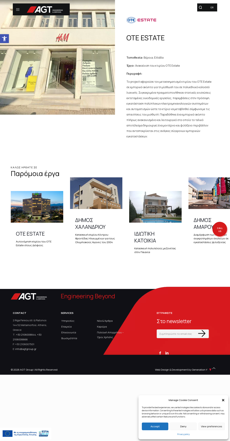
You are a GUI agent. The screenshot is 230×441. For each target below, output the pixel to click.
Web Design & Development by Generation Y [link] (183, 369)
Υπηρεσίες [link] (68, 321)
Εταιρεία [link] (66, 326)
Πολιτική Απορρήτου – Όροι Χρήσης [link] (110, 335)
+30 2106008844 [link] (26, 334)
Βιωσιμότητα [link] (69, 338)
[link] (4, 38)
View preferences (211, 426)
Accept (155, 426)
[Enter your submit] (201, 333)
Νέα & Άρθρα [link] (105, 321)
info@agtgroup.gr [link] (25, 349)
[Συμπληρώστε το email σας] (183, 333)
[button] (223, 400)
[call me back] (219, 230)
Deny (183, 426)
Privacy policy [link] (183, 434)
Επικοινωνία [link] (68, 332)
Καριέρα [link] (102, 326)
